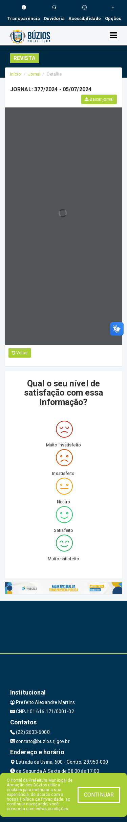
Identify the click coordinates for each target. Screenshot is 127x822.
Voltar (20, 352)
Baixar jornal (99, 99)
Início (15, 74)
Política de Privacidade (41, 799)
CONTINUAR (99, 794)
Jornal (34, 74)
